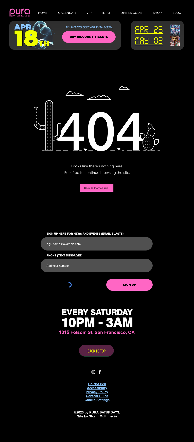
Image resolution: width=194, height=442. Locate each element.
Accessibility (97, 388)
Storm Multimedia (103, 416)
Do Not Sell (97, 384)
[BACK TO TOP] (96, 351)
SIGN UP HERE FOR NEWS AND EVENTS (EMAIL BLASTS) (85, 233)
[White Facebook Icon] (99, 372)
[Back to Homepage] (96, 188)
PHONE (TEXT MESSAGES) (64, 255)
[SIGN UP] (129, 285)
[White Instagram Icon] (93, 372)
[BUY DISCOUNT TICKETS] (89, 37)
